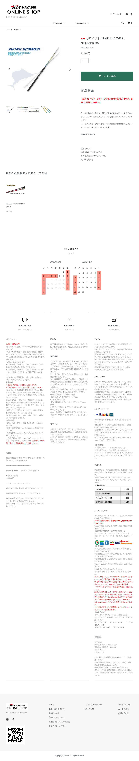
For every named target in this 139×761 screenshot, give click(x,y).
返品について (86, 149)
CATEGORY (57, 23)
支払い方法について (68, 717)
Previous (10, 69)
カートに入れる (107, 76)
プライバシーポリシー (69, 726)
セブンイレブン (100, 622)
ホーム (8, 30)
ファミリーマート (116, 622)
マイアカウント (115, 14)
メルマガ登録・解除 (101, 705)
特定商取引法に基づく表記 (91, 152)
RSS (95, 709)
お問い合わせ (125, 713)
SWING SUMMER (88, 134)
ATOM (100, 709)
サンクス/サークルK (101, 627)
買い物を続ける (87, 160)
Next (69, 69)
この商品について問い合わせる (93, 156)
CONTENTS (81, 23)
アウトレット (18, 30)
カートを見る (125, 709)
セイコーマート (118, 627)
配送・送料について (68, 709)
